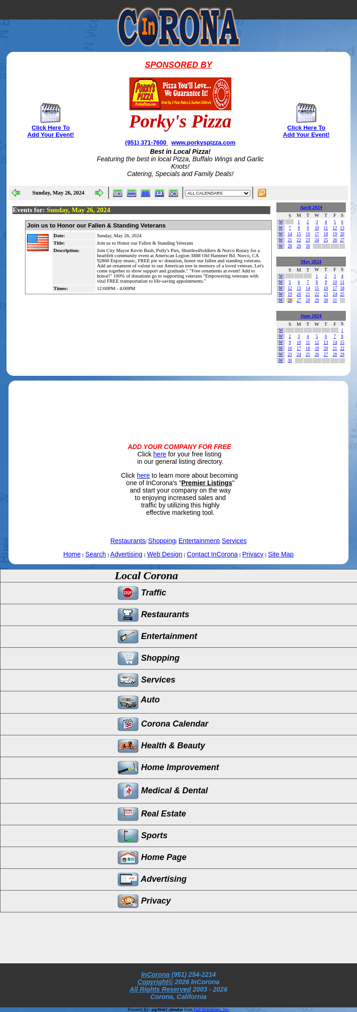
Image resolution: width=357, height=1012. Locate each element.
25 (326, 240)
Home (72, 554)
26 (334, 240)
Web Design (164, 554)
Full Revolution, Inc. (212, 1009)
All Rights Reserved (160, 989)
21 (289, 240)
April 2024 (311, 207)
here (159, 454)
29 (299, 246)
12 (334, 228)
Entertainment (198, 540)
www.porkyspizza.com (204, 142)
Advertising (126, 554)
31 (334, 300)
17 (317, 234)
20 (342, 234)
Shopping (162, 540)
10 (317, 228)
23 (308, 240)
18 (326, 234)
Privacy (252, 554)
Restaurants (127, 540)
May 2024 (310, 261)
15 (299, 234)
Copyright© (155, 982)
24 (317, 240)
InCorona (155, 974)
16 (308, 234)
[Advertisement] (178, 404)
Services (234, 540)
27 (342, 240)
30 (308, 246)
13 (342, 228)
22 (299, 240)
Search (95, 554)
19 (334, 234)
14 (289, 234)
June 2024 (311, 315)
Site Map (280, 554)
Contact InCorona (212, 554)
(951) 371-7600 (146, 142)
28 (289, 246)
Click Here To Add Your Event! (50, 131)
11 (326, 228)
